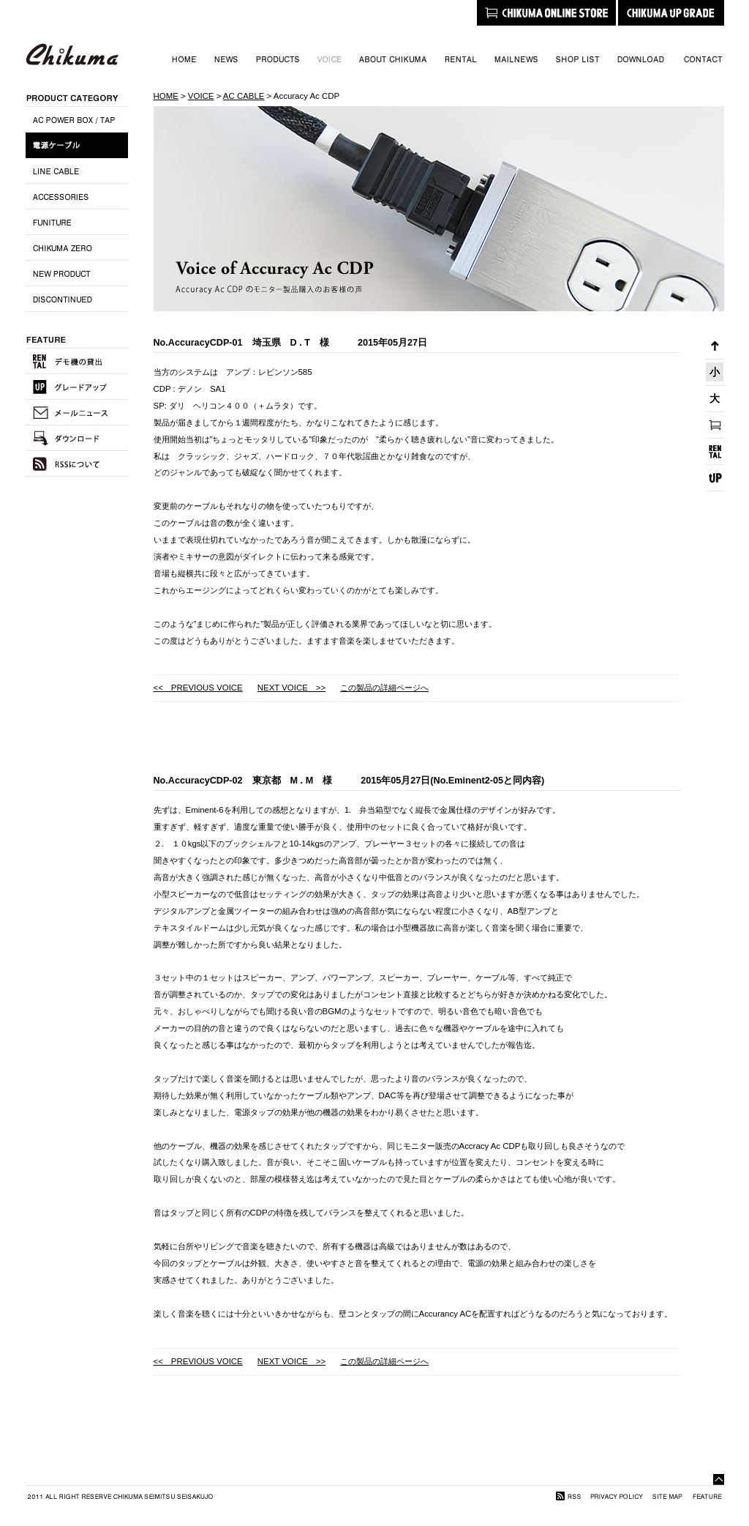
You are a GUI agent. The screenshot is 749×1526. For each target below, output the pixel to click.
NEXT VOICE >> (291, 687)
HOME (166, 96)
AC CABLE (244, 96)
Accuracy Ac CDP (306, 96)
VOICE (201, 96)
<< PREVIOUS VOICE (198, 687)
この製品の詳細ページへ (384, 687)
